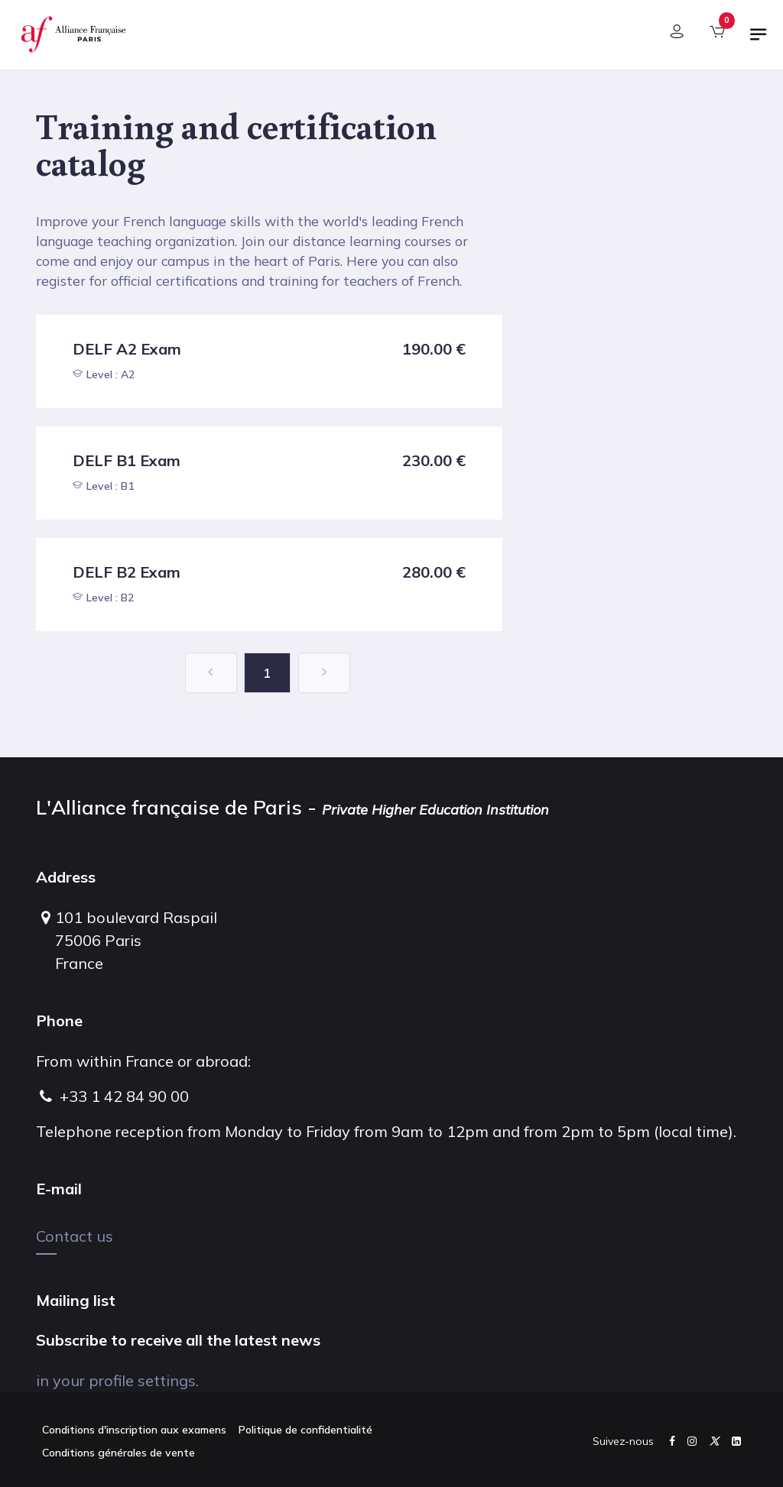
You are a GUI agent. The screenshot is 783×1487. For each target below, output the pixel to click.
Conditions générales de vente (118, 1452)
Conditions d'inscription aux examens (134, 1430)
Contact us (74, 1236)
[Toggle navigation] (758, 40)
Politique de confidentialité (305, 1430)
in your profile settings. (117, 1380)
